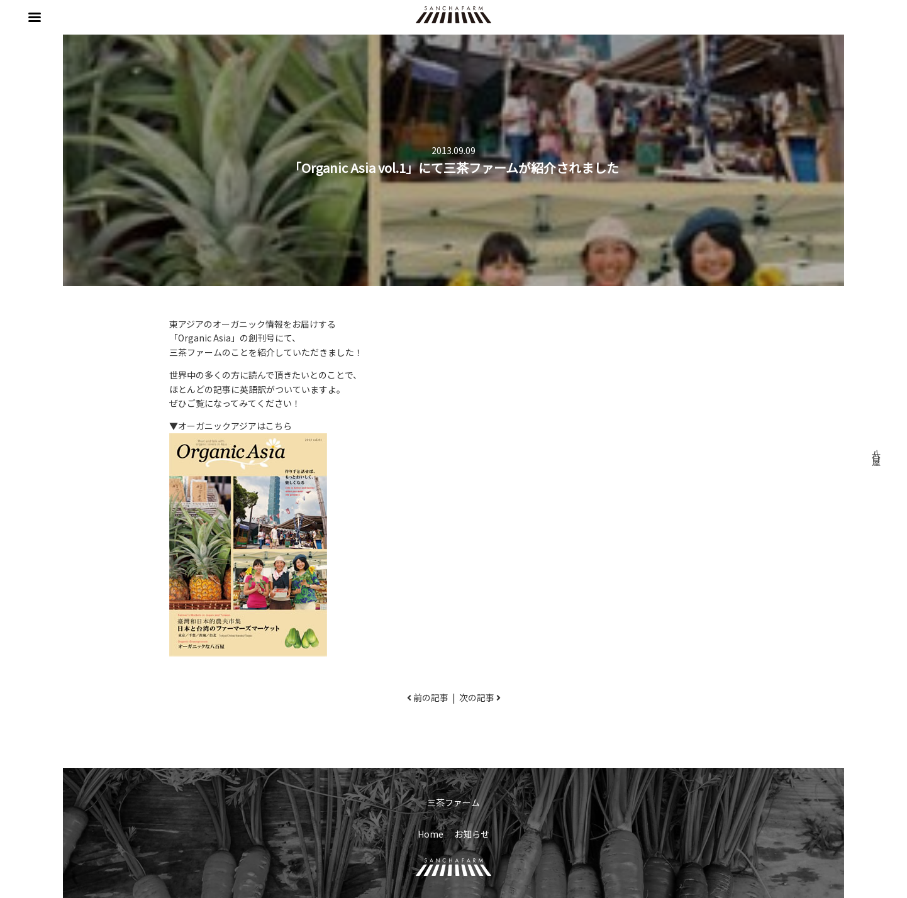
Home (430, 834)
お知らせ (471, 834)
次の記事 (476, 697)
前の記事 (430, 697)
